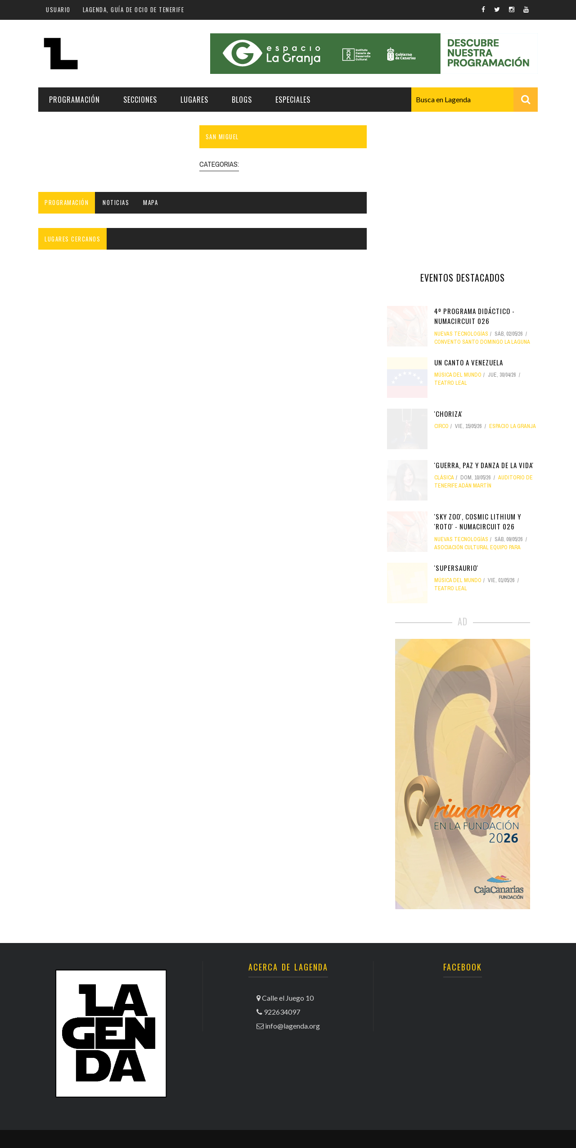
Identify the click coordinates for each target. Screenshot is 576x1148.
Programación (74, 99)
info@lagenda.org (292, 1025)
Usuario (58, 9)
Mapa (150, 202)
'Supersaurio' (456, 568)
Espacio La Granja (512, 426)
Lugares (194, 99)
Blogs (242, 99)
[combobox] (474, 99)
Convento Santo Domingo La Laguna (482, 342)
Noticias (116, 202)
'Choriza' (448, 414)
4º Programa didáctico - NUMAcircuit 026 (474, 316)
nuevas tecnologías (461, 333)
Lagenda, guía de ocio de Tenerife (133, 9)
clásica (444, 477)
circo (441, 426)
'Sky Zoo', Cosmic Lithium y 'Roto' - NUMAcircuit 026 (477, 521)
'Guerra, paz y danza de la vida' (484, 465)
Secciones (140, 99)
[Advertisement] (462, 181)
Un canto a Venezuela (468, 362)
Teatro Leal (450, 383)
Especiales (292, 99)
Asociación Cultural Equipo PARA (477, 547)
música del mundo (458, 374)
